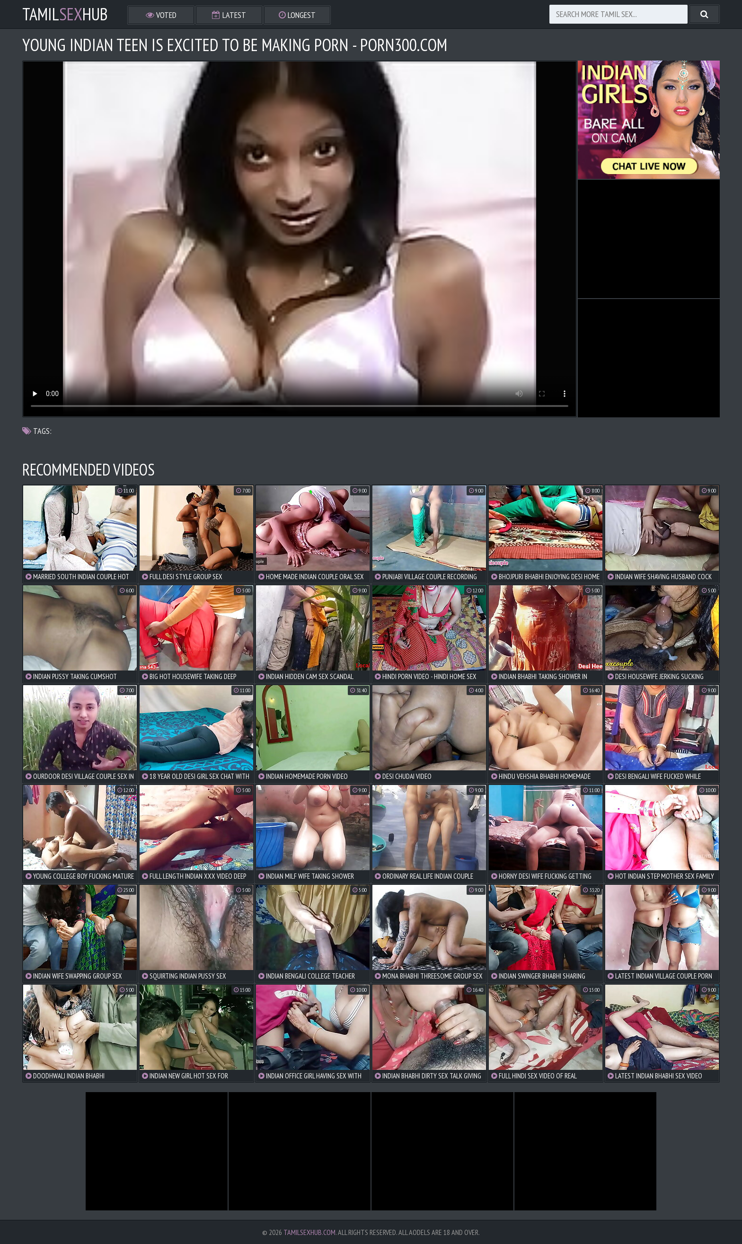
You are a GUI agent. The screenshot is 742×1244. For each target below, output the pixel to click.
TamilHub (65, 14)
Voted (161, 14)
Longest (297, 14)
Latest (229, 14)
